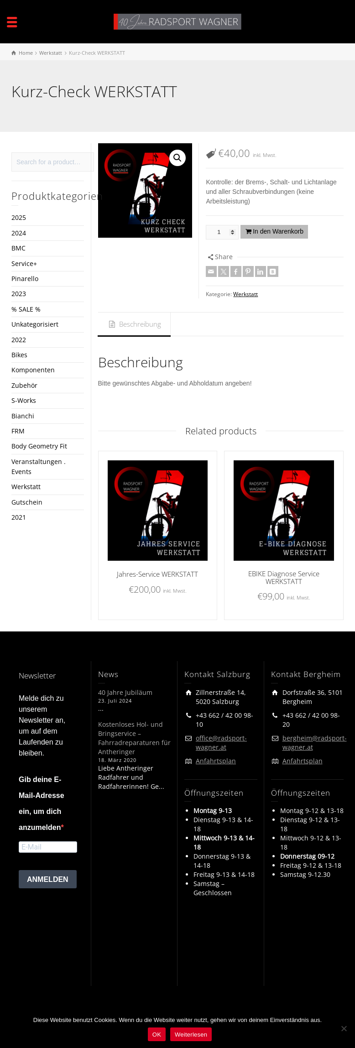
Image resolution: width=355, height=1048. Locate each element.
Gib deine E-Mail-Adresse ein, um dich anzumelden (41, 804)
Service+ (24, 263)
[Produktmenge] (222, 232)
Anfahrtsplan (216, 760)
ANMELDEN (47, 879)
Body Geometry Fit (39, 446)
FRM (18, 431)
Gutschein (26, 502)
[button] (177, 158)
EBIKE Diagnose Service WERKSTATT (283, 577)
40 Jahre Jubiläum (125, 692)
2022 (18, 339)
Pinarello (24, 278)
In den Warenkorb (278, 231)
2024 (18, 233)
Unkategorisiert (34, 324)
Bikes (19, 354)
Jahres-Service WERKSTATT (157, 574)
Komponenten (33, 369)
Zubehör (24, 385)
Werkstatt (245, 294)
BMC (18, 248)
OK (156, 1034)
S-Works (23, 400)
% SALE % (26, 309)
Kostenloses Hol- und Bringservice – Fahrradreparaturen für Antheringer (134, 738)
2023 (18, 293)
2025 (18, 217)
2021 (18, 517)
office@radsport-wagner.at (221, 742)
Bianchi (22, 416)
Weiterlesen (191, 1034)
